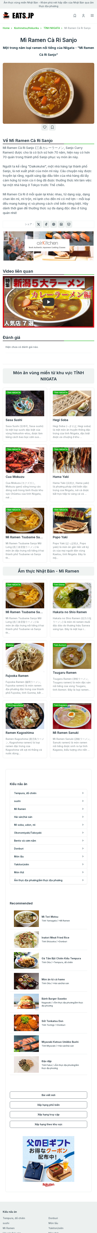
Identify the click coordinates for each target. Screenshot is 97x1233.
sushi (6, 1130)
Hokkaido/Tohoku (13, 1169)
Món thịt (53, 1140)
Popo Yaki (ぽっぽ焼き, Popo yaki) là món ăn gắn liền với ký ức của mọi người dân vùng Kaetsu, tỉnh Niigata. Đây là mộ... (71, 550)
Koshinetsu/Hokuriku (28, 28)
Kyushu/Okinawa (13, 1199)
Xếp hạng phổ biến (48, 1012)
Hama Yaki (61, 477)
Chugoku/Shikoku (13, 1194)
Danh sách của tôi (13, 1223)
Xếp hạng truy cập (49, 1021)
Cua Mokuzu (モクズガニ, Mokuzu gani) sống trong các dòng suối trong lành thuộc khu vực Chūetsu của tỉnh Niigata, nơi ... (24, 490)
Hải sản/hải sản (12, 1140)
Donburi (53, 1125)
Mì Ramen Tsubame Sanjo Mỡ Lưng (32, 537)
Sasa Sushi (14, 420)
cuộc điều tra (56, 1228)
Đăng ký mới (10, 1213)
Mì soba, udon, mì (13, 1145)
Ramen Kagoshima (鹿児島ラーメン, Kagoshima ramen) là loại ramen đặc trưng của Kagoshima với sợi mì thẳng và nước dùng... (25, 720)
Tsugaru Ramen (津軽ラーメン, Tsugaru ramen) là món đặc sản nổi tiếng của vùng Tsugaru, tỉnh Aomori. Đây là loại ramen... (72, 684)
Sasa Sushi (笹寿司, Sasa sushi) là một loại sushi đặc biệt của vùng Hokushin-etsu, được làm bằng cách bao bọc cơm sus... (24, 431)
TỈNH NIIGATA (53, 28)
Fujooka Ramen (17, 676)
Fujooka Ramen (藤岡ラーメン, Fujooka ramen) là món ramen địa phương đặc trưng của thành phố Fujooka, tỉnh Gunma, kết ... (25, 687)
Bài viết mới (48, 1002)
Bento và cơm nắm (14, 1155)
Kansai (7, 1189)
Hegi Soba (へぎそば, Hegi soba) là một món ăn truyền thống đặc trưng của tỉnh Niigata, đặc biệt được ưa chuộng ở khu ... (72, 431)
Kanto (6, 1174)
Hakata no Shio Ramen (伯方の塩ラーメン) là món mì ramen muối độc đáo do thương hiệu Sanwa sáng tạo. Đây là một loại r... (72, 624)
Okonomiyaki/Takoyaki (16, 1150)
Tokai (6, 1184)
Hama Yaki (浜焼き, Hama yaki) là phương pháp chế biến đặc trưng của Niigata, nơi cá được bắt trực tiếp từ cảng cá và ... (71, 488)
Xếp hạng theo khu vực (48, 1031)
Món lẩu (53, 1130)
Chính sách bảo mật (60, 1223)
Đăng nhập (9, 1218)
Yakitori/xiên (55, 1135)
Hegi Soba (60, 420)
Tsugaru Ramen (65, 672)
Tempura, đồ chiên (14, 1125)
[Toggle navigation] (92, 15)
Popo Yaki (60, 537)
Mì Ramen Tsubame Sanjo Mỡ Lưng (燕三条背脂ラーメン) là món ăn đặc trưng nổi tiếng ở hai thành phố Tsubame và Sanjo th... (25, 550)
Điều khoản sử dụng (60, 1218)
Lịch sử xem (10, 1228)
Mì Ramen (9, 1135)
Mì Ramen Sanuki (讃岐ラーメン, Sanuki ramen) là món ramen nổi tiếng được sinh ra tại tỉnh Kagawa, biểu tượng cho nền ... (71, 718)
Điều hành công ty (59, 1213)
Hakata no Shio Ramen (70, 612)
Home (8, 28)
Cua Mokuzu (15, 477)
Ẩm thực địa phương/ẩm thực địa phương (67, 1147)
